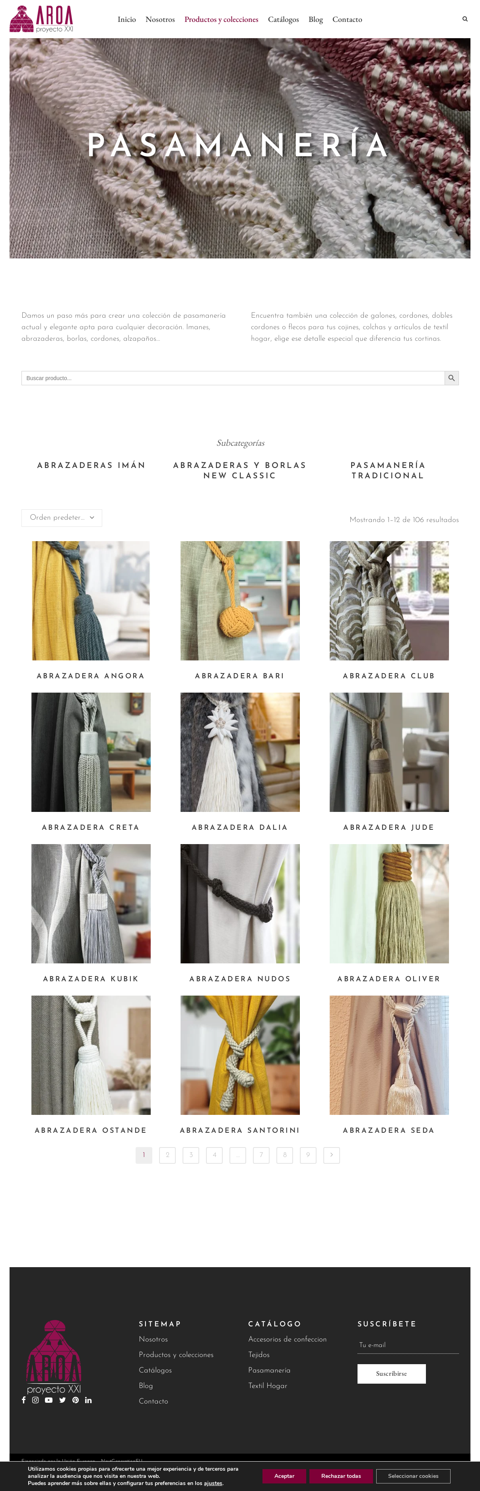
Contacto (153, 1402)
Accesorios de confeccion (287, 1339)
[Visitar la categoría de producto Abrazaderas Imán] (91, 466)
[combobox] (61, 518)
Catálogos (155, 1371)
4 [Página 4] (214, 1155)
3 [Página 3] (191, 1155)
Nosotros (153, 1339)
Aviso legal (327, 1473)
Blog (146, 1386)
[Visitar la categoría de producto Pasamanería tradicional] (388, 471)
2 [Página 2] (167, 1155)
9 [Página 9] (308, 1155)
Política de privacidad (404, 1473)
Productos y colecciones (176, 1355)
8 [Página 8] (285, 1155)
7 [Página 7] (261, 1155)
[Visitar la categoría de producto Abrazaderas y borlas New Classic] (240, 471)
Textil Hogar (268, 1386)
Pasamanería (269, 1371)
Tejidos (259, 1355)
